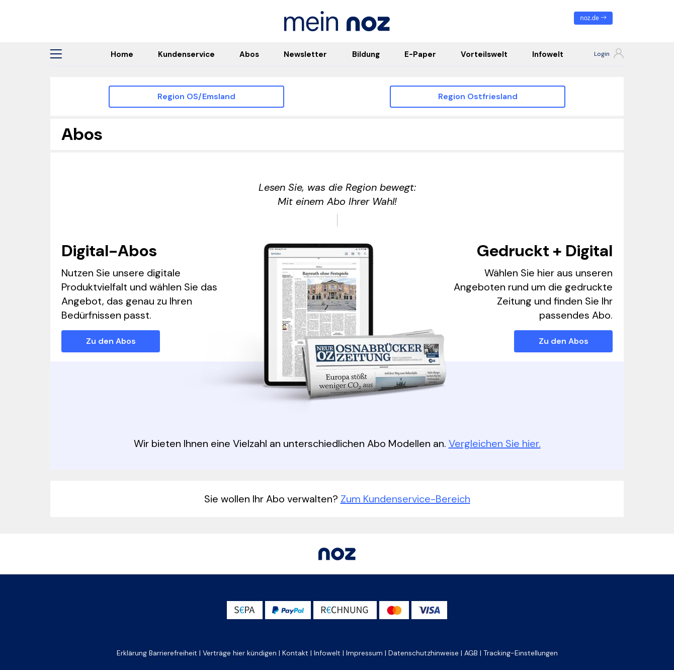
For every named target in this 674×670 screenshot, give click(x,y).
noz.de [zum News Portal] (593, 18)
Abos (249, 54)
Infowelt (547, 54)
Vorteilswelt (484, 54)
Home (122, 54)
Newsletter (305, 54)
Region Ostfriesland (478, 96)
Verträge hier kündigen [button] (240, 652)
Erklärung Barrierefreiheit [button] (157, 652)
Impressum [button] (364, 652)
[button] (55, 53)
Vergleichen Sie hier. (495, 443)
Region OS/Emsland (196, 96)
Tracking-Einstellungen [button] (520, 652)
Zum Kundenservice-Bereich (405, 498)
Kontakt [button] (295, 652)
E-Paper (420, 54)
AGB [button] (471, 652)
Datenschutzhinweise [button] (423, 652)
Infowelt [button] (327, 652)
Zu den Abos (111, 341)
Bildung (366, 54)
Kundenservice (186, 54)
